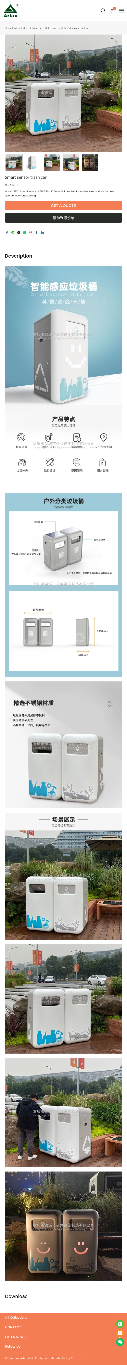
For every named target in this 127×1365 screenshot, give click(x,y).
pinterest (30, 233)
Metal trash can (53, 28)
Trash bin (37, 28)
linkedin (42, 233)
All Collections (22, 28)
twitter (19, 233)
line (13, 233)
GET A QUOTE (63, 206)
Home (8, 28)
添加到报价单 (63, 218)
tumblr (36, 233)
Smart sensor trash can (77, 28)
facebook (7, 233)
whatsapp (25, 233)
